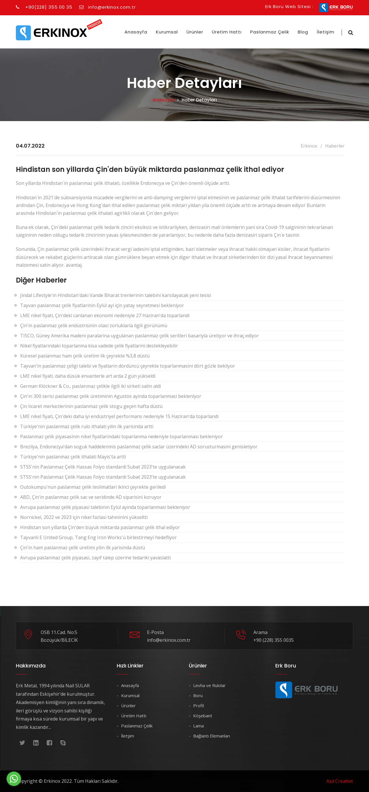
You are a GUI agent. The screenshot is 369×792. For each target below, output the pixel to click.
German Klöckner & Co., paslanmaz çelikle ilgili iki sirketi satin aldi (90, 386)
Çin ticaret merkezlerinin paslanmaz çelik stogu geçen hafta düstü (91, 406)
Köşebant (202, 715)
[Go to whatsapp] (14, 779)
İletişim (325, 32)
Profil (198, 705)
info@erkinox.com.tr (107, 7)
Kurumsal (167, 32)
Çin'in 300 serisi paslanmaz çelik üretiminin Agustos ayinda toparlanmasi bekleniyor (110, 396)
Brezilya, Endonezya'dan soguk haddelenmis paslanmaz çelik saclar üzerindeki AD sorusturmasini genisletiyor (138, 446)
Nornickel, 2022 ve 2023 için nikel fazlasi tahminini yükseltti (84, 517)
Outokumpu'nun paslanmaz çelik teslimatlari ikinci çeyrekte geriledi (93, 487)
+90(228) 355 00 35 (44, 7)
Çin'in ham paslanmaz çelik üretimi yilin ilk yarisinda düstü (82, 547)
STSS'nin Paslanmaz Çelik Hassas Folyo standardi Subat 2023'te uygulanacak (103, 467)
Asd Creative (339, 781)
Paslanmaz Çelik (269, 32)
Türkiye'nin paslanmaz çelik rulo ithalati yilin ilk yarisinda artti (86, 426)
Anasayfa (136, 32)
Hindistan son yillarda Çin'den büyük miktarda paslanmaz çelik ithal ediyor (100, 527)
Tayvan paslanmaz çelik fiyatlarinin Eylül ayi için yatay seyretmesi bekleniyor (102, 305)
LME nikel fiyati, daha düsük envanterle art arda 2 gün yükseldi (87, 376)
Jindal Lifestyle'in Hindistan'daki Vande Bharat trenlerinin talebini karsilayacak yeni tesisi (115, 295)
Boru (198, 695)
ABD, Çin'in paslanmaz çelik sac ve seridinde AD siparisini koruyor (90, 497)
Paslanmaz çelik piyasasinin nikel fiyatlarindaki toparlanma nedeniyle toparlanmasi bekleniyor (121, 436)
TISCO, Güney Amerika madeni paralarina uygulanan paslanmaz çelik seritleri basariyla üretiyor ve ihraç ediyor (139, 335)
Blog (303, 32)
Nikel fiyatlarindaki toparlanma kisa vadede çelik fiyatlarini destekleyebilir (99, 346)
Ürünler (195, 32)
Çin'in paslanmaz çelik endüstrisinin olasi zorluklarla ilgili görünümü (93, 325)
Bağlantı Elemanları (211, 736)
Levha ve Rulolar (209, 685)
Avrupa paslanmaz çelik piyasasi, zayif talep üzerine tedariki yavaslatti (95, 557)
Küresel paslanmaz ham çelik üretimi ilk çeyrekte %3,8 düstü (85, 356)
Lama (198, 726)
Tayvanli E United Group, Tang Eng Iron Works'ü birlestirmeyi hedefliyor (98, 537)
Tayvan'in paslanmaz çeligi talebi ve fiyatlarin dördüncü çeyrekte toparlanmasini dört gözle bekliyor (127, 366)
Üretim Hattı (227, 32)
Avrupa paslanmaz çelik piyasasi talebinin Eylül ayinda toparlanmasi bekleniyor (105, 507)
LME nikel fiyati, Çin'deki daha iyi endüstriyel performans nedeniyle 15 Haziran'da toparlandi (119, 416)
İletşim (127, 736)
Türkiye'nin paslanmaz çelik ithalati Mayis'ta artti (73, 457)
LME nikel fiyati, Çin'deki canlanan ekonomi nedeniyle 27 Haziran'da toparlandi (104, 315)
